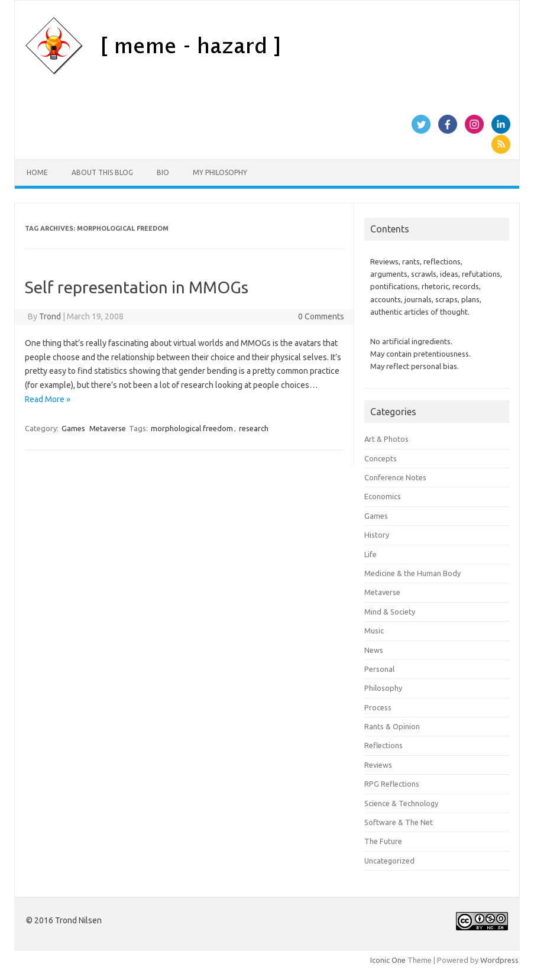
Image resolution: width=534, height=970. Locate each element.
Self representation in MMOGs (136, 287)
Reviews (378, 765)
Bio (163, 172)
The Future (383, 841)
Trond (50, 316)
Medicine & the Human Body (412, 573)
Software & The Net (398, 822)
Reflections (383, 745)
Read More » (47, 399)
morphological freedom (192, 428)
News (373, 650)
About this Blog (102, 172)
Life (370, 554)
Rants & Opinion (392, 726)
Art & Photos (386, 439)
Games (73, 428)
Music (374, 630)
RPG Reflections (391, 784)
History (376, 535)
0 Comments (321, 316)
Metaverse (107, 428)
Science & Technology (401, 803)
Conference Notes (395, 477)
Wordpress (499, 960)
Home (37, 172)
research (253, 428)
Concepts (380, 458)
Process (377, 707)
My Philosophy (220, 172)
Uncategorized (389, 860)
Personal (379, 669)
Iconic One (388, 960)
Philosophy (383, 688)
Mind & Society (389, 611)
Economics (382, 496)
